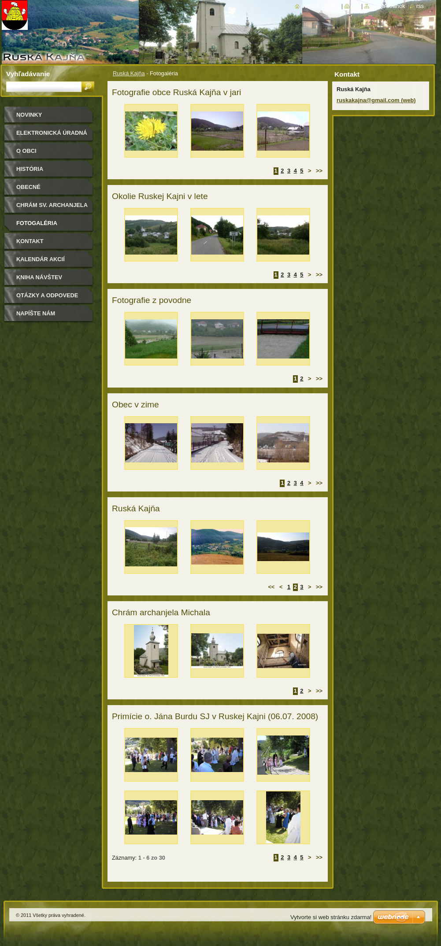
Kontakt (30, 241)
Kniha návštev (39, 277)
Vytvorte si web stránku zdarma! (330, 917)
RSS (420, 6)
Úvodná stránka (320, 6)
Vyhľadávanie (28, 74)
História (29, 169)
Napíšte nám (35, 313)
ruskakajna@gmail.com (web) (376, 100)
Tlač (355, 6)
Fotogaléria (36, 223)
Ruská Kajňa (129, 73)
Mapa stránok (388, 6)
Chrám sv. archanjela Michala (52, 208)
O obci (26, 151)
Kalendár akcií (40, 259)
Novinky (29, 114)
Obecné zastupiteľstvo (41, 190)
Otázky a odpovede (47, 295)
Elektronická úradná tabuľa (51, 135)
